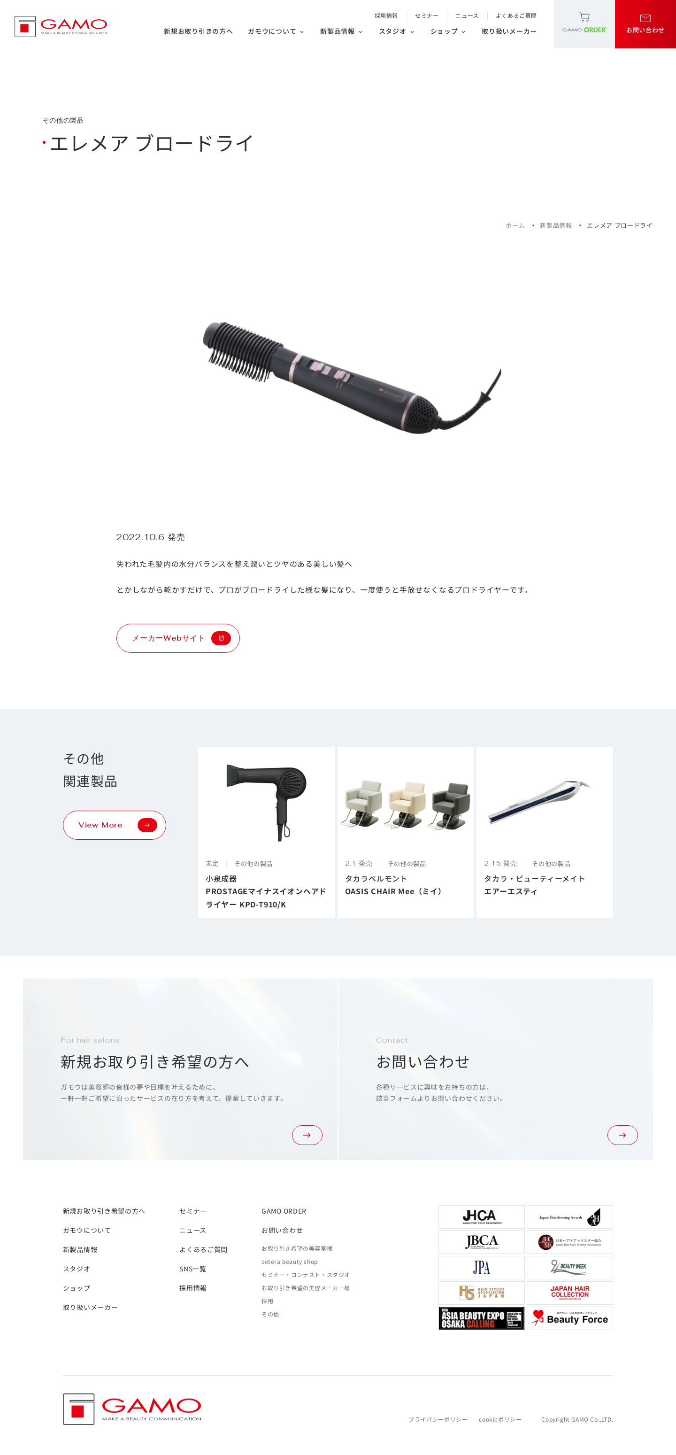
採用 (267, 1301)
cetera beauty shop (289, 1261)
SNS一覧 (193, 1268)
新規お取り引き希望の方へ (104, 1210)
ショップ (448, 31)
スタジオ (397, 31)
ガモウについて (276, 31)
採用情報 (386, 15)
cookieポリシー (500, 1419)
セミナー (426, 15)
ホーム (515, 225)
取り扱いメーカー (509, 31)
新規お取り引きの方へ (198, 31)
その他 (270, 1314)
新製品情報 (342, 31)
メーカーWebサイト (181, 638)
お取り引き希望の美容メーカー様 (305, 1288)
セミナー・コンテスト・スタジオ (305, 1274)
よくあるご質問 (516, 15)
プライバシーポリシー (438, 1419)
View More (117, 825)
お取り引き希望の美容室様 (296, 1248)
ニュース (466, 15)
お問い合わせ (282, 1230)
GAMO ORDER (284, 1210)
